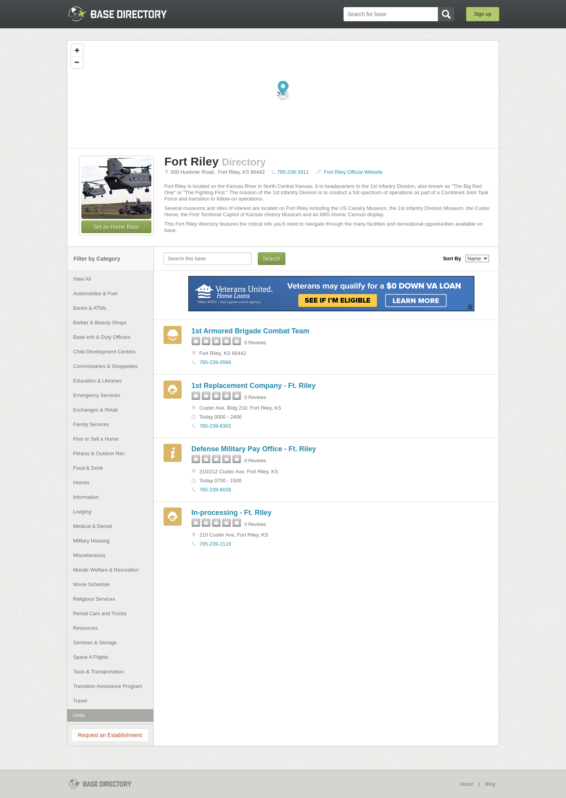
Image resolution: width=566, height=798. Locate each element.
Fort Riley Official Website (353, 172)
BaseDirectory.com (124, 13)
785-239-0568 (215, 362)
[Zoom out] (77, 62)
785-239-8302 (215, 426)
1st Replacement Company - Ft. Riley (253, 386)
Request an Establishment (110, 735)
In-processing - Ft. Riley (231, 513)
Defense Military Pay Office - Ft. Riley (253, 449)
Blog (490, 784)
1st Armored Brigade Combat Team (250, 331)
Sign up (482, 14)
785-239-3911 (293, 172)
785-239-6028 (215, 490)
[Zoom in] (77, 50)
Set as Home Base (117, 227)
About (466, 784)
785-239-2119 (215, 544)
